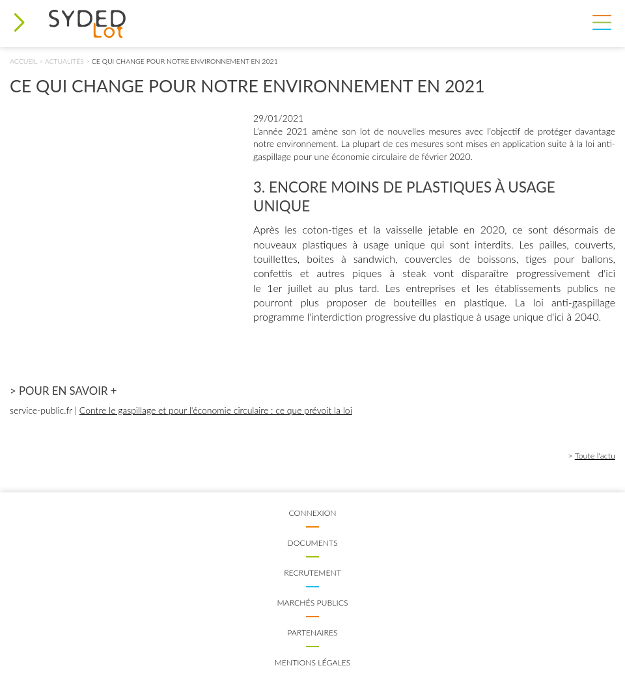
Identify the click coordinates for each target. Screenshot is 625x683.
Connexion (312, 513)
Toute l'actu (595, 456)
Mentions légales (313, 662)
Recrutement (312, 573)
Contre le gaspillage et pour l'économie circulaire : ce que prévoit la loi (215, 410)
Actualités (64, 61)
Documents (312, 543)
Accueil (23, 61)
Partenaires (312, 632)
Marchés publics (312, 603)
